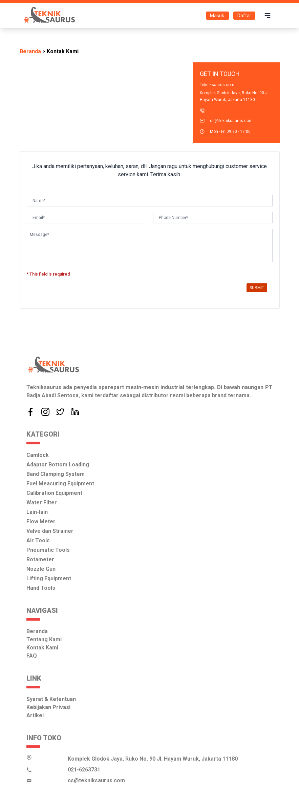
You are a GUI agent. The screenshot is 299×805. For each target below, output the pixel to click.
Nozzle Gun (41, 569)
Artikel (35, 715)
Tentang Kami (44, 639)
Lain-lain (37, 512)
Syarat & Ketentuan (51, 699)
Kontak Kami (42, 647)
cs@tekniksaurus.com (231, 120)
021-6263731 (84, 769)
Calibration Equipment (54, 493)
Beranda (30, 51)
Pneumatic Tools (48, 550)
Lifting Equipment (48, 578)
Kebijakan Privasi (48, 707)
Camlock (37, 455)
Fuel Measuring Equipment (60, 483)
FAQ (31, 655)
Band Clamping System (55, 474)
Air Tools (38, 540)
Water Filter (41, 502)
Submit (257, 287)
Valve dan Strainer (49, 531)
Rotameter (40, 559)
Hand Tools (40, 588)
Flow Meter (41, 521)
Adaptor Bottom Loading (57, 464)
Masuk (217, 15)
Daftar (244, 15)
